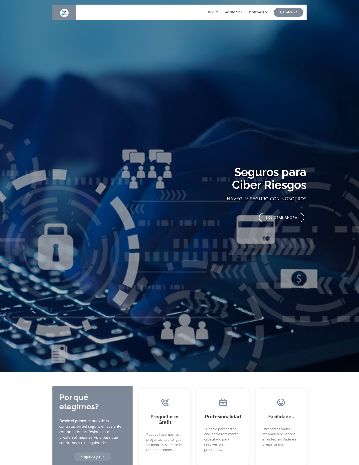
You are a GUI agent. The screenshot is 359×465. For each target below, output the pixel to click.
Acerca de (233, 12)
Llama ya (288, 12)
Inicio (213, 12)
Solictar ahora (281, 217)
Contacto (258, 12)
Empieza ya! (93, 456)
